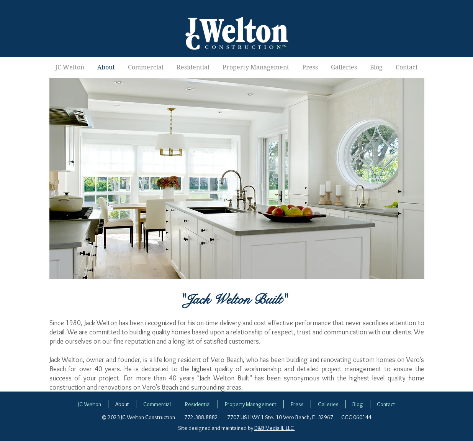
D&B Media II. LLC (274, 428)
